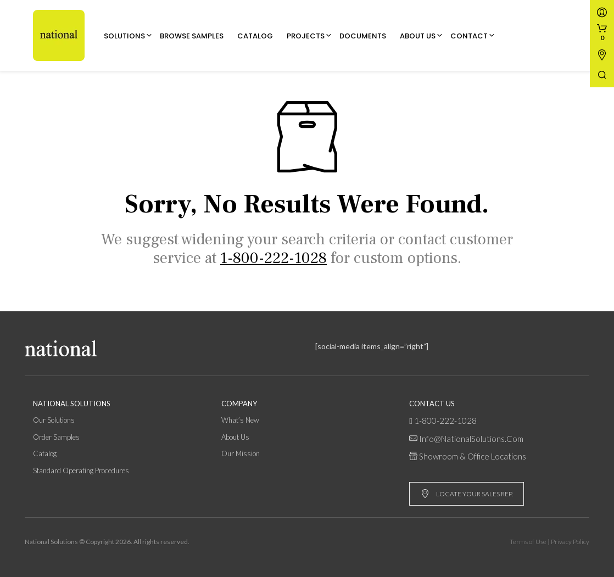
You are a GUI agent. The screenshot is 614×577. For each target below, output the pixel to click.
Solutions (124, 36)
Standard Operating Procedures (81, 470)
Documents (362, 36)
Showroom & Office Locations (472, 456)
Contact (469, 36)
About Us (418, 36)
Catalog (255, 36)
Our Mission (240, 453)
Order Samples (56, 437)
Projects (306, 36)
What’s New (240, 420)
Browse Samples (192, 36)
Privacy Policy (570, 541)
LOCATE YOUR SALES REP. (467, 494)
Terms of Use (528, 541)
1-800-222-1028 (445, 420)
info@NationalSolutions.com (471, 439)
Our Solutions (54, 420)
